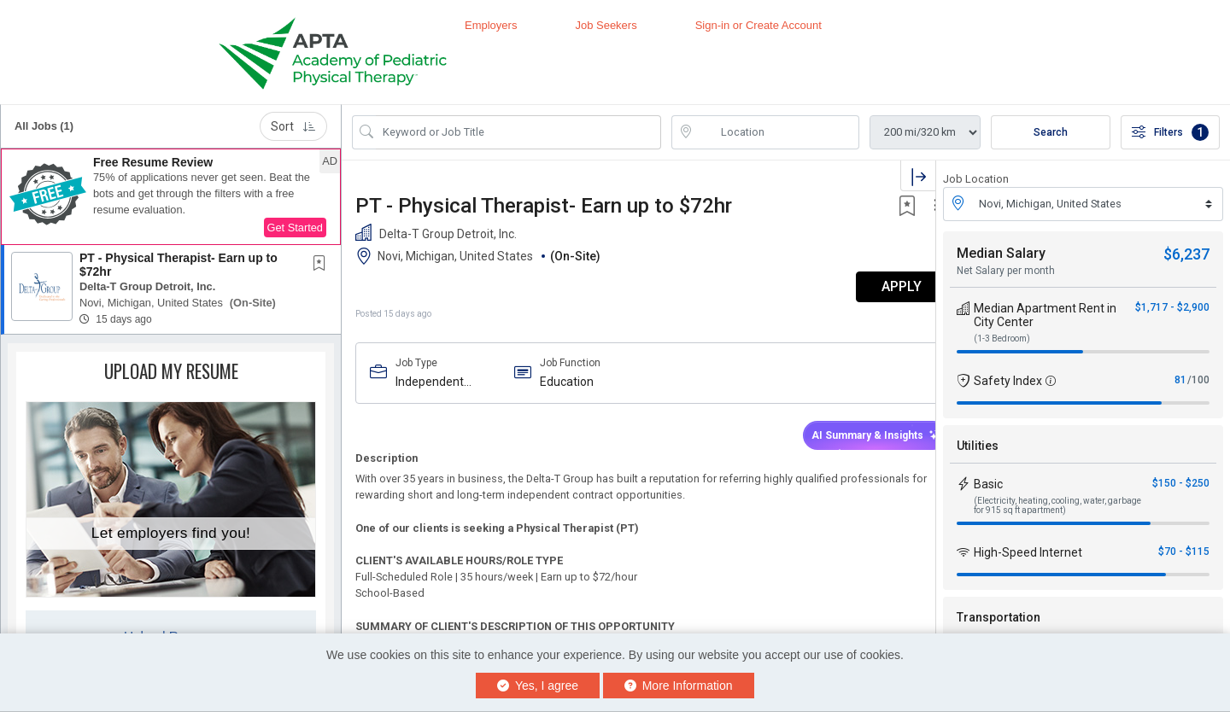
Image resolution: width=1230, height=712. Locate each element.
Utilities (978, 445)
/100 (1198, 380)
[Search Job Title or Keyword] (518, 132)
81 (1180, 380)
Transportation (998, 617)
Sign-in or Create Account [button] (758, 25)
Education (560, 381)
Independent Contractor (429, 382)
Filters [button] (1170, 132)
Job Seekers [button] (605, 25)
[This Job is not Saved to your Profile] (323, 264)
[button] (171, 197)
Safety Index (1008, 381)
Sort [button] (293, 126)
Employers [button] (491, 25)
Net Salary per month (1006, 271)
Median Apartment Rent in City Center (1045, 315)
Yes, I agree (537, 685)
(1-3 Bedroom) (1002, 338)
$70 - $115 (1184, 551)
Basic (988, 484)
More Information (678, 685)
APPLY (876, 286)
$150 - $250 (1181, 483)
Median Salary (1001, 253)
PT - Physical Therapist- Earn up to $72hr (178, 264)
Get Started (295, 227)
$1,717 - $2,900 (1172, 307)
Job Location (976, 178)
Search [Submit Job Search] (1051, 132)
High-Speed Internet (1028, 552)
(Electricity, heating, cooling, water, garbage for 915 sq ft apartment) (1057, 505)
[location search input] (777, 132)
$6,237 (1186, 254)
